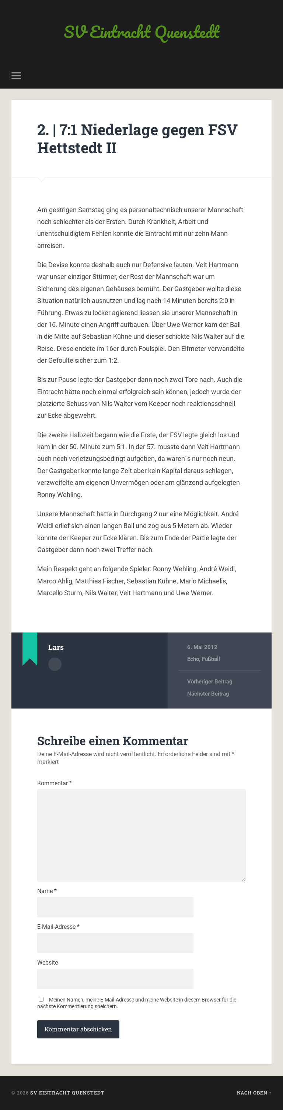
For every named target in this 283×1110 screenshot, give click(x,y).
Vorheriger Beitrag (210, 681)
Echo (193, 659)
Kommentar (54, 783)
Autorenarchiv (55, 664)
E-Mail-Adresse (58, 927)
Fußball (211, 659)
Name (47, 891)
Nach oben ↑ (254, 1093)
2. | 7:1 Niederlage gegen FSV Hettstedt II (137, 138)
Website (47, 963)
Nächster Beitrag (208, 693)
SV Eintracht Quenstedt (141, 31)
